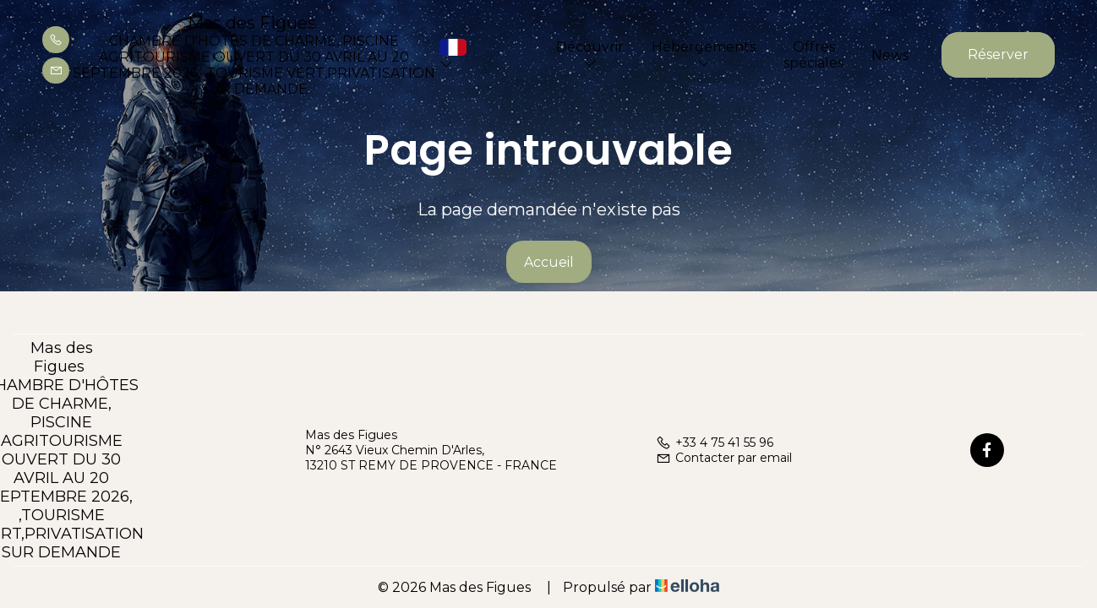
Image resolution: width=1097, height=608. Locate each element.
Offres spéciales (813, 55)
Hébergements (704, 54)
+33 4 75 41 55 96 (714, 442)
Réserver (998, 54)
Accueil (549, 262)
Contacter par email (724, 457)
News (890, 55)
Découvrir (590, 54)
